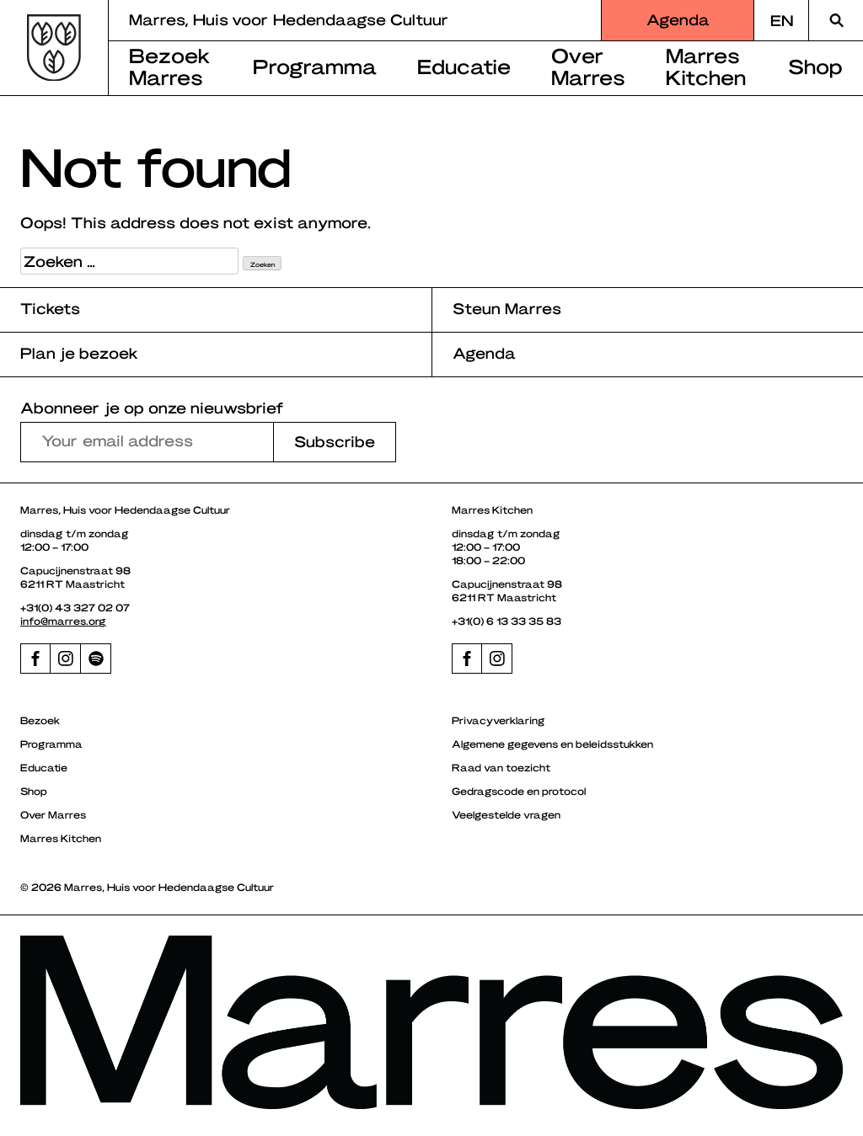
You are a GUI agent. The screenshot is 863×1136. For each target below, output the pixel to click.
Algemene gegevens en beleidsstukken (552, 743)
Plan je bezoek (79, 352)
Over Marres (588, 65)
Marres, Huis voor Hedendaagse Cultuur (288, 19)
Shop (815, 65)
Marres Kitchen (706, 65)
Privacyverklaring (498, 720)
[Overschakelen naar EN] (781, 20)
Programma (315, 65)
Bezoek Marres (170, 65)
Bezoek (40, 720)
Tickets (50, 308)
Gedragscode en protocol (519, 791)
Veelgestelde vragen (506, 814)
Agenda (678, 19)
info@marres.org (63, 621)
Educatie (464, 65)
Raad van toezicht (501, 767)
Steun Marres (507, 308)
